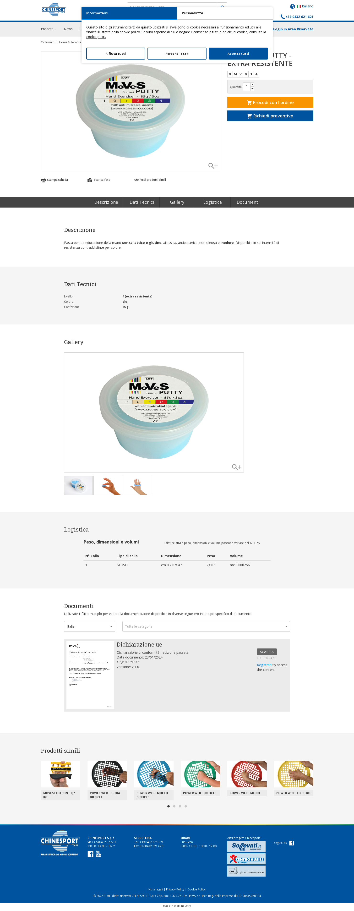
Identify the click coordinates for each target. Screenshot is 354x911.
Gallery (177, 204)
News (68, 31)
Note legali (155, 891)
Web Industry (182, 908)
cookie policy (96, 36)
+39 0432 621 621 (299, 16)
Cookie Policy (196, 891)
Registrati (264, 667)
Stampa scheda (54, 182)
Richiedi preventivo (270, 118)
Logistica (212, 204)
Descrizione (106, 204)
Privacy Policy (175, 891)
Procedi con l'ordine (270, 104)
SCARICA (267, 654)
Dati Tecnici (142, 204)
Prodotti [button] (49, 31)
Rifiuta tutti (116, 53)
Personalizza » (177, 53)
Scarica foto (98, 182)
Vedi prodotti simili (150, 182)
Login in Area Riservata (293, 31)
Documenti (248, 204)
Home (63, 44)
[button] (89, 628)
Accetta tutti (238, 53)
